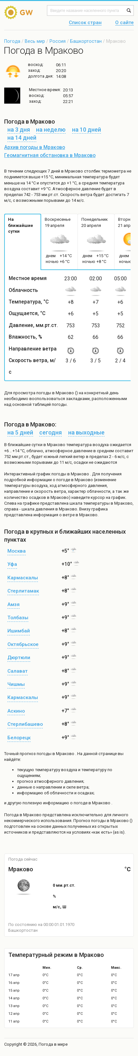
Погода (12, 41)
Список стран (85, 22)
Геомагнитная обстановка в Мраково (50, 155)
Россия (58, 41)
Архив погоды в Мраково (34, 147)
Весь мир (35, 41)
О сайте (124, 22)
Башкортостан (86, 41)
